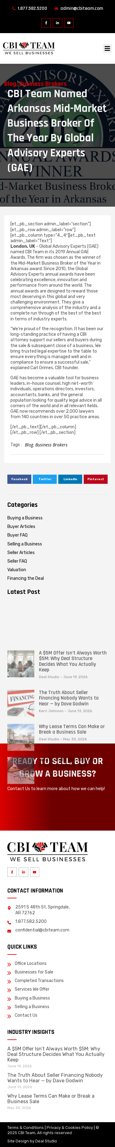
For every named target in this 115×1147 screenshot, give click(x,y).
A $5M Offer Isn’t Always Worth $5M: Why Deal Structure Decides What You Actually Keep (73, 704)
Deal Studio (46, 1141)
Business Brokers (51, 445)
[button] (107, 48)
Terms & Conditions (25, 1127)
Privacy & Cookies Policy (70, 1127)
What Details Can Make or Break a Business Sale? (67, 805)
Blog (29, 445)
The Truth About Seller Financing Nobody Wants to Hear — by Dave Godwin (69, 740)
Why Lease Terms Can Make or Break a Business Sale (72, 772)
